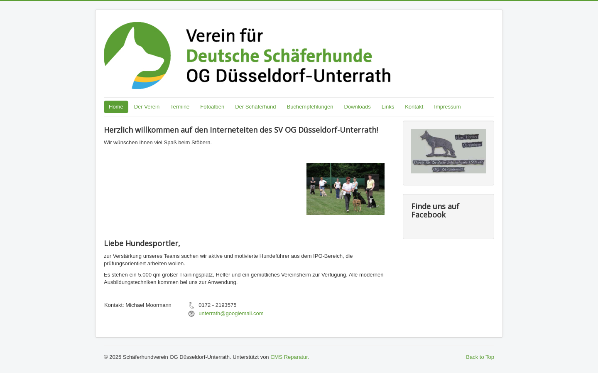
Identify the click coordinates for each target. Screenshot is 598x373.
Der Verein (146, 107)
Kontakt (414, 107)
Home (116, 107)
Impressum (447, 107)
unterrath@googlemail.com (231, 313)
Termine (179, 107)
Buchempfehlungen (310, 107)
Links (388, 107)
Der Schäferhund (255, 107)
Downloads (357, 107)
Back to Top (480, 357)
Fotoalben (212, 107)
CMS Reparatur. (289, 357)
